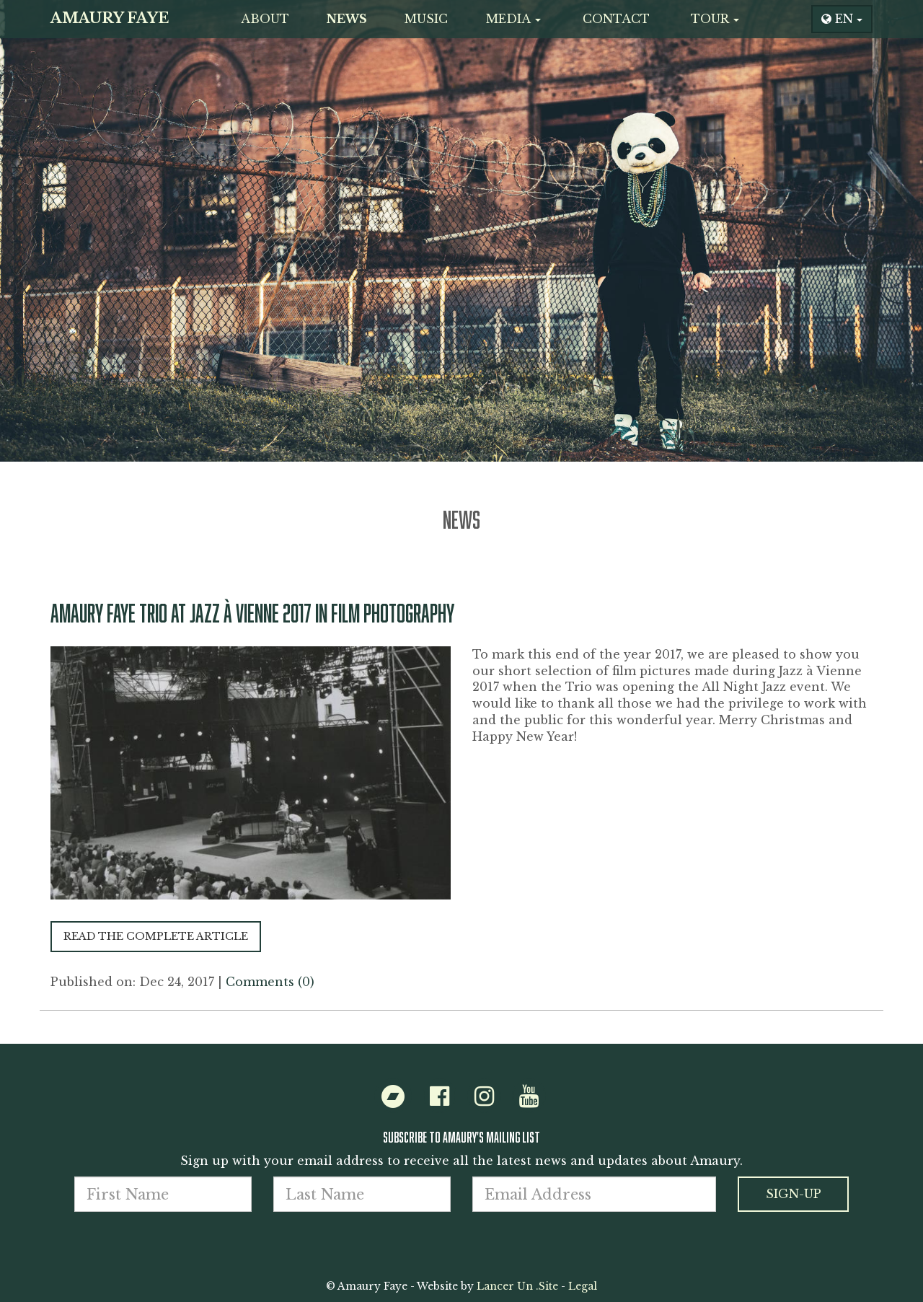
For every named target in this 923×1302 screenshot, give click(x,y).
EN (841, 19)
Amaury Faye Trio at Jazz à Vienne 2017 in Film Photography (252, 613)
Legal (582, 1286)
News (347, 19)
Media (513, 19)
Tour (715, 19)
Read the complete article (155, 936)
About (265, 19)
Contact (616, 19)
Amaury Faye (109, 18)
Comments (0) (270, 982)
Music (426, 19)
